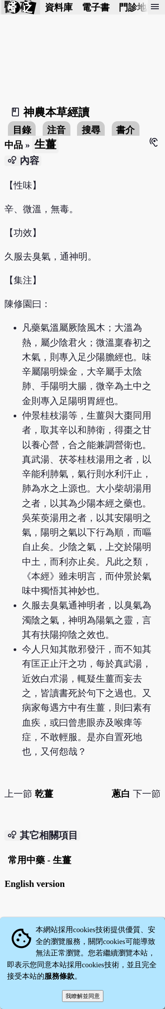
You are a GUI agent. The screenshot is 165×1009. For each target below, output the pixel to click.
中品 (13, 145)
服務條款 (59, 976)
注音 (56, 130)
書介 (125, 130)
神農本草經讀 (56, 112)
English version (34, 884)
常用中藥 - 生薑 (39, 860)
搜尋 (91, 130)
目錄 (22, 130)
